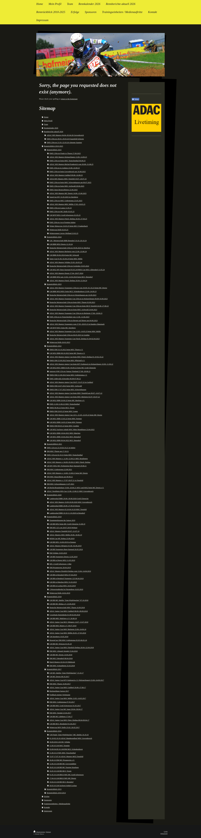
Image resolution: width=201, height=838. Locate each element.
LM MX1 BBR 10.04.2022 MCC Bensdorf (65, 437)
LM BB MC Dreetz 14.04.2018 (60, 655)
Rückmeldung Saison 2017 (59, 691)
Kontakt (47, 807)
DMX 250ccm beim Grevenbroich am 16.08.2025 (67, 171)
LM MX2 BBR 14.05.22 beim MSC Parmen (65, 422)
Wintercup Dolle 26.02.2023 (59, 342)
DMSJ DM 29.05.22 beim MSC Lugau (63, 411)
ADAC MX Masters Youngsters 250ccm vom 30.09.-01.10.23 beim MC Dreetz (78, 288)
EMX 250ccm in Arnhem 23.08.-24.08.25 (64, 168)
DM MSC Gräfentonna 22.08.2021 (59, 469)
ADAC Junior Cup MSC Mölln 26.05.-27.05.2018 (67, 633)
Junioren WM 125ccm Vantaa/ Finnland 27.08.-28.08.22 (69, 371)
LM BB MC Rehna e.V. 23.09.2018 (62, 604)
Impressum (48, 811)
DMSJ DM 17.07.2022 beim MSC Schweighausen (67, 389)
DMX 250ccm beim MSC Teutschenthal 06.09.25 (67, 161)
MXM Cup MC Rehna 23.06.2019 (61, 538)
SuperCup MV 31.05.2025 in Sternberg (63, 197)
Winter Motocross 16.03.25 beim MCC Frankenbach (68, 226)
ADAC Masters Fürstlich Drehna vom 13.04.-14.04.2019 (70, 571)
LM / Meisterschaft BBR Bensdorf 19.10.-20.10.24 (68, 241)
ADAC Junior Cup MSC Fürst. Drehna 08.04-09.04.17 (69, 720)
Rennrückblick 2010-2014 (56, 793)
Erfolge (46, 796)
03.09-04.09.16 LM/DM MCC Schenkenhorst (66, 749)
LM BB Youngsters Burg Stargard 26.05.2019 (66, 549)
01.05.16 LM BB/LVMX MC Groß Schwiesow (66, 775)
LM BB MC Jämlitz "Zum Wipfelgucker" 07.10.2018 (68, 600)
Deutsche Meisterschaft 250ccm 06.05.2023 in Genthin (69, 335)
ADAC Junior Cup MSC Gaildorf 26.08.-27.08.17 (67, 687)
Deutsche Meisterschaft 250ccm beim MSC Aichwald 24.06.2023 (73, 310)
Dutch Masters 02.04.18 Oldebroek (62, 662)
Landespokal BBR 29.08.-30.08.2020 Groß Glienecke (68, 498)
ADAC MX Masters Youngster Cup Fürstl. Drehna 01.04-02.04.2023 (74, 339)
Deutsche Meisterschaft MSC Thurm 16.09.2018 (67, 607)
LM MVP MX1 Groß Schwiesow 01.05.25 (64, 215)
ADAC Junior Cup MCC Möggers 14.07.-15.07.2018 (68, 622)
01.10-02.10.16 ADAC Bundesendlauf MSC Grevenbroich (70, 738)
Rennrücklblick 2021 (54, 444)
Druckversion (39, 832)
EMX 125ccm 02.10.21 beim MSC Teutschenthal (65, 455)
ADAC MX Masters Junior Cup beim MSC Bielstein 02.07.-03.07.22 (74, 397)
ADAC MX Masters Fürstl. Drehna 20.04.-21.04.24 (68, 280)
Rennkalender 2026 (51, 128)
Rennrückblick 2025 (54, 150)
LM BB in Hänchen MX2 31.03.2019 (63, 582)
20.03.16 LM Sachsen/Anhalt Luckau (63, 785)
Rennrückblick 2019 (54, 517)
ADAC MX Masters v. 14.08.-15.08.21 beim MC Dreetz (67, 473)
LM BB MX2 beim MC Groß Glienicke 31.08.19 (67, 524)
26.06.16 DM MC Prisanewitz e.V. (62, 760)
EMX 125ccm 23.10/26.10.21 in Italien (61, 448)
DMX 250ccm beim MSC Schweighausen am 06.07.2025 (70, 182)
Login (166, 831)
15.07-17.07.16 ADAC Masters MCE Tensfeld (66, 756)
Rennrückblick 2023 (54, 284)
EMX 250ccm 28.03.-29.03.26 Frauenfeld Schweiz (65, 139)
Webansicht (164, 833)
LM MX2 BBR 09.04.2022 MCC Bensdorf (65, 440)
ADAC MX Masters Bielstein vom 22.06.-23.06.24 (68, 251)
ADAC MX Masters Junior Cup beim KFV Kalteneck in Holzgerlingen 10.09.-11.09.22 (81, 364)
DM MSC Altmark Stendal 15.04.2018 (63, 651)
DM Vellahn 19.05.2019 (58, 553)
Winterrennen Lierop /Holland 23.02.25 (63, 233)
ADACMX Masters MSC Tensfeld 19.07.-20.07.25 (68, 179)
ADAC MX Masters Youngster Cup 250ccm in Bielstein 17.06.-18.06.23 (75, 313)
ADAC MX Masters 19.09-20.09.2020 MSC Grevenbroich (70, 502)
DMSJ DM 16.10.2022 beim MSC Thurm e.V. (66, 350)
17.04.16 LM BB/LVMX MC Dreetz (62, 778)
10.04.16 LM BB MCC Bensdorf (61, 782)
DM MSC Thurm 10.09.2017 (60, 684)
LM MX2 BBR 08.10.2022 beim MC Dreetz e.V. (67, 353)
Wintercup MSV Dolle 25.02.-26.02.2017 (64, 727)
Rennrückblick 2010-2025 (53, 146)
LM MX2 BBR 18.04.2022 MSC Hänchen (64, 433)
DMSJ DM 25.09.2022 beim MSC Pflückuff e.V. (67, 360)
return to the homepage (69, 99)
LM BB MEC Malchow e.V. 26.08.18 (63, 618)
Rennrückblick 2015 (54, 789)
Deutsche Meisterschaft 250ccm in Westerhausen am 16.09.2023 (72, 295)
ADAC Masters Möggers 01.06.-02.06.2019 (65, 546)
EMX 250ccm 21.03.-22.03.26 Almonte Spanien (64, 142)
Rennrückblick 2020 (54, 495)
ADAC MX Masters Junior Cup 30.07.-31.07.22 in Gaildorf (71, 382)
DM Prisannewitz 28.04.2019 (60, 567)
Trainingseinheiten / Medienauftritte (57, 804)
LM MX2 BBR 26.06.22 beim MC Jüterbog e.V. (67, 400)
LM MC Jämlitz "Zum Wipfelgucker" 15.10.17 (66, 673)
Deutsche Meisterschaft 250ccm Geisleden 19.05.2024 (69, 266)
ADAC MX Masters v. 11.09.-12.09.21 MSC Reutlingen (67, 458)
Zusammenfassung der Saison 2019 (62, 520)
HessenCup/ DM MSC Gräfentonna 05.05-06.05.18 (68, 640)
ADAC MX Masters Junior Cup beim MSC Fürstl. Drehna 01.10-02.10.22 (76, 357)
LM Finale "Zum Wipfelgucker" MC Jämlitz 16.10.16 (69, 735)
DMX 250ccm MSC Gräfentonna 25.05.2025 (65, 201)
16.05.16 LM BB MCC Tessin (60, 771)
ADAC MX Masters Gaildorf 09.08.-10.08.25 (66, 175)
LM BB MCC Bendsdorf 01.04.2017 (62, 724)
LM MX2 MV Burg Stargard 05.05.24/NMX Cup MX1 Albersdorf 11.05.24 (77, 270)
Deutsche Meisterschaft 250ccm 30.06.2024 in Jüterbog (69, 248)
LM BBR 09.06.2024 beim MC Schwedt (64, 255)
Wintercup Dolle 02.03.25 (58, 230)
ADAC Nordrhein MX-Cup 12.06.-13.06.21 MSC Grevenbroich (70, 491)
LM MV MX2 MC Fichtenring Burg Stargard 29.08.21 (67, 466)
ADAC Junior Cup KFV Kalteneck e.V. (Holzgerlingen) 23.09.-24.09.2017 (76, 680)
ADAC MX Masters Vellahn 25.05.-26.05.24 (65, 262)
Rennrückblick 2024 (54, 237)
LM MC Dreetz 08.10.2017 (59, 676)
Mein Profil (48, 121)
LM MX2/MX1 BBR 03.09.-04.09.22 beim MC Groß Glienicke (72, 368)
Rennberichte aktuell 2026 (53, 132)
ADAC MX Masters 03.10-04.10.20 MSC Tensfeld (68, 509)
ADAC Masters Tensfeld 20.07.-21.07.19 (64, 531)
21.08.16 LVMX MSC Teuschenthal (62, 753)
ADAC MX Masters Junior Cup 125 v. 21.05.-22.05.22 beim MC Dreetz (75, 415)
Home (46, 117)
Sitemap (48, 832)
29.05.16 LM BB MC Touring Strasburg (64, 767)
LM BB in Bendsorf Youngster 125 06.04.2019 (66, 578)
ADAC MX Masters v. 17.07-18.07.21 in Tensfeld (65, 480)
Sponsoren (48, 800)
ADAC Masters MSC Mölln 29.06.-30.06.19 (65, 535)
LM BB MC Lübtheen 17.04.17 (60, 716)
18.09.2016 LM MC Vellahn (59, 742)
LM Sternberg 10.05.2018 (58, 637)
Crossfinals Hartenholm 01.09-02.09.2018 (64, 615)
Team (46, 124)
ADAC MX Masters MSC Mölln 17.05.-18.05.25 (67, 204)
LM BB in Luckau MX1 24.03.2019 (62, 586)
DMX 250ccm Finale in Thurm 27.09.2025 (65, 153)
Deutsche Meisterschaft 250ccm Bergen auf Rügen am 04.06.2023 (73, 320)
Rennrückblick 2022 (54, 346)
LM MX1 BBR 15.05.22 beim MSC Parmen (65, 419)
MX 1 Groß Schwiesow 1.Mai (60, 564)
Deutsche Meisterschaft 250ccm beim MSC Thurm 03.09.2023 (72, 302)
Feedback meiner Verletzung (59, 695)
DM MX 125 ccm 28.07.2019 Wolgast (63, 528)
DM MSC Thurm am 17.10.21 (58, 451)
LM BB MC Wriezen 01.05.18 (60, 644)
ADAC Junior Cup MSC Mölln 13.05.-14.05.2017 (67, 698)
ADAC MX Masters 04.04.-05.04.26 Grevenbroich (65, 135)
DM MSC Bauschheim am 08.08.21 (60, 477)
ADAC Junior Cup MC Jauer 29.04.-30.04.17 (65, 709)
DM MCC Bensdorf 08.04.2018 (61, 658)
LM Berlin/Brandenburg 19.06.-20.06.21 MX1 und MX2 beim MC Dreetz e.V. (75, 488)
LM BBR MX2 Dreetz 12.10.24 (61, 244)
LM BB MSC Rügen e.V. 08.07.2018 (62, 626)
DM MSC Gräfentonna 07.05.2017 (62, 702)
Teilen (135, 99)
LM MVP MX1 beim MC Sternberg (62, 328)
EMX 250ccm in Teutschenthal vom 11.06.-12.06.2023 (69, 317)
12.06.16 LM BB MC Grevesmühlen (62, 764)
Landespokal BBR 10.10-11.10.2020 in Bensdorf (67, 513)
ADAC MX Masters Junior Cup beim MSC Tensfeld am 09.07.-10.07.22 (75, 393)
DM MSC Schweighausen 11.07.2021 (60, 484)
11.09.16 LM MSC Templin (59, 746)
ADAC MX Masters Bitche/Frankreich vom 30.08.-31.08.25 (71, 164)
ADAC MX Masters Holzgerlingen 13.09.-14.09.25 (68, 157)
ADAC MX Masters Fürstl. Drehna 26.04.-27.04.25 (68, 219)
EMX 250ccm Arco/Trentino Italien (62, 222)
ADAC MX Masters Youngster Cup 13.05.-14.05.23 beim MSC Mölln (75, 331)
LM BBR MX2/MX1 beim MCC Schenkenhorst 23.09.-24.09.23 (72, 291)
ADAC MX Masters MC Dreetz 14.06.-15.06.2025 (67, 193)
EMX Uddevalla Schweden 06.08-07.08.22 (65, 379)
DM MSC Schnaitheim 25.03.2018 (62, 666)
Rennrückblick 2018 (54, 597)
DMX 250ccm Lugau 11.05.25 (60, 208)
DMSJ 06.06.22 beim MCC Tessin (61, 408)
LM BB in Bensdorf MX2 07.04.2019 (63, 575)
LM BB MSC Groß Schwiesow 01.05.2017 (65, 706)
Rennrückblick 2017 (54, 669)
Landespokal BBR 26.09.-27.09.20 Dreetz (64, 506)
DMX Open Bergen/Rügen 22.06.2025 (63, 190)
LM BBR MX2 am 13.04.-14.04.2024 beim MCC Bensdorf (71, 277)
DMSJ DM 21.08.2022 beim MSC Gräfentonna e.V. (68, 375)
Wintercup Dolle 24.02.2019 (59, 593)
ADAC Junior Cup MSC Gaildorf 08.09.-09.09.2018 (68, 611)
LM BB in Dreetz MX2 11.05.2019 (62, 560)
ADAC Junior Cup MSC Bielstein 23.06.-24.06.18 (67, 629)
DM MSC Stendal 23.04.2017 (60, 713)
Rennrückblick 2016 (54, 731)
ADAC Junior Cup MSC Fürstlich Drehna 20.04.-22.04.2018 (71, 647)
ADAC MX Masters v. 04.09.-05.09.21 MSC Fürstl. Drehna (68, 462)
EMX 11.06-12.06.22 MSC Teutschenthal (64, 404)
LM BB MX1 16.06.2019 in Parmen (62, 542)
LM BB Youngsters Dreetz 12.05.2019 (63, 557)
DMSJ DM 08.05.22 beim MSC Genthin (64, 426)
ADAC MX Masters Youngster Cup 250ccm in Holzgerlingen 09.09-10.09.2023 (78, 299)
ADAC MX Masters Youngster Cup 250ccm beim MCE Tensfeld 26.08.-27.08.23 (79, 306)
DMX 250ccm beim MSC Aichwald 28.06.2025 (66, 186)
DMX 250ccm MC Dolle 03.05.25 (61, 211)
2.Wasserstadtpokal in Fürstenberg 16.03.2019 (66, 589)
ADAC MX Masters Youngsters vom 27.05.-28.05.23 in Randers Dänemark (77, 324)
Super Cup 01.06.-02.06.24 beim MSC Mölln (65, 259)
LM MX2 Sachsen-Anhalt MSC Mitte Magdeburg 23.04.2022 (71, 429)
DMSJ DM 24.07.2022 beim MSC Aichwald (65, 386)
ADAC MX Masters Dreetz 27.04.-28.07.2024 (66, 273)
